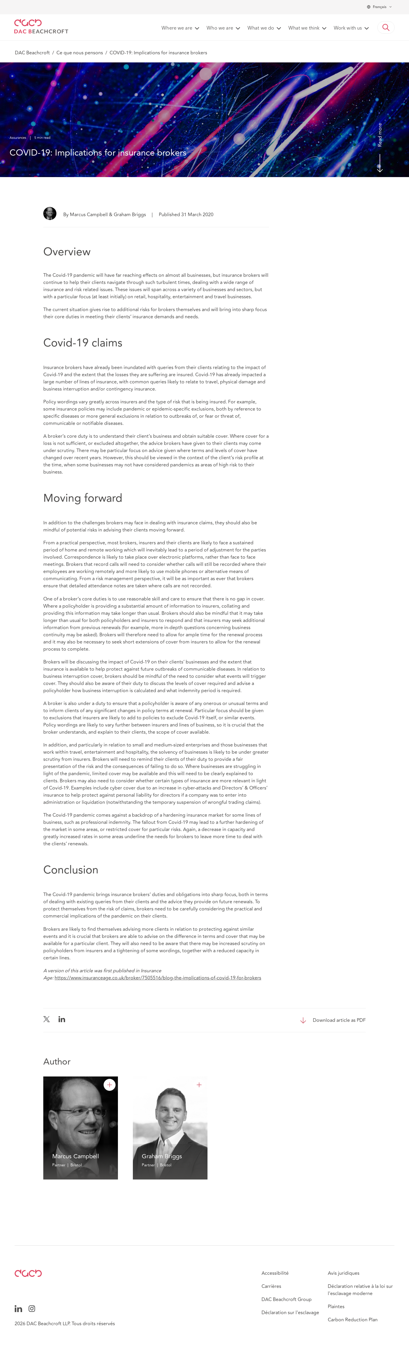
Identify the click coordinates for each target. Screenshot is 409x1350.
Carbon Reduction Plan (353, 1319)
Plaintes (336, 1306)
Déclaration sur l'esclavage (290, 1312)
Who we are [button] (220, 28)
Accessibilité (275, 1273)
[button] (386, 27)
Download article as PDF (339, 1020)
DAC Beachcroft (32, 52)
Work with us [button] (348, 28)
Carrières (271, 1286)
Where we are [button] (177, 28)
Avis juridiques (343, 1273)
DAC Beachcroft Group (287, 1299)
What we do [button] (260, 28)
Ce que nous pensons (79, 52)
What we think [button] (303, 28)
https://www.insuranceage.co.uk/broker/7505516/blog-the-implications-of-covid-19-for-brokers (158, 978)
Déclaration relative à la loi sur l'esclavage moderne (360, 1290)
